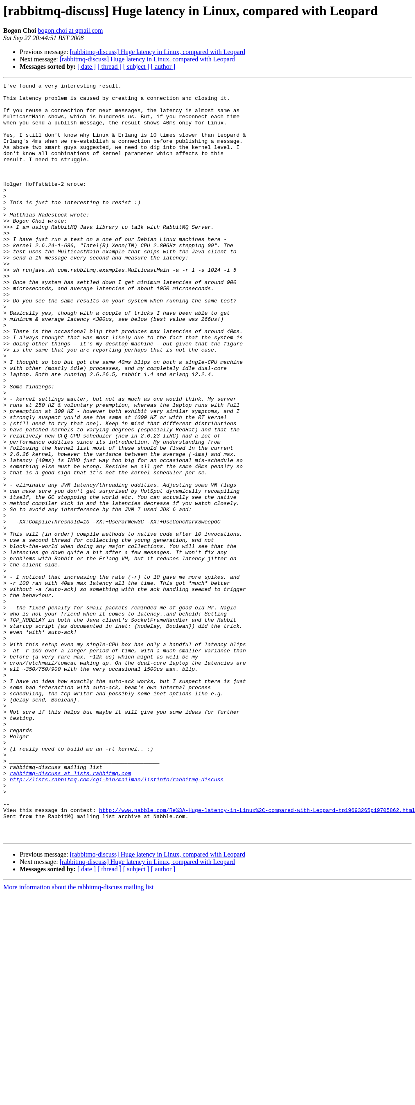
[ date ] (86, 66)
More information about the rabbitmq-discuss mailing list (78, 1038)
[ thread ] (109, 66)
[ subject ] (136, 66)
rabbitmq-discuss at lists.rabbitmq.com (70, 912)
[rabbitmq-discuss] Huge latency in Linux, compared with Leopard (157, 51)
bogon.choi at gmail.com (70, 30)
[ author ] (163, 66)
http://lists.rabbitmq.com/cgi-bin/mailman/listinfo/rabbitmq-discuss (117, 919)
